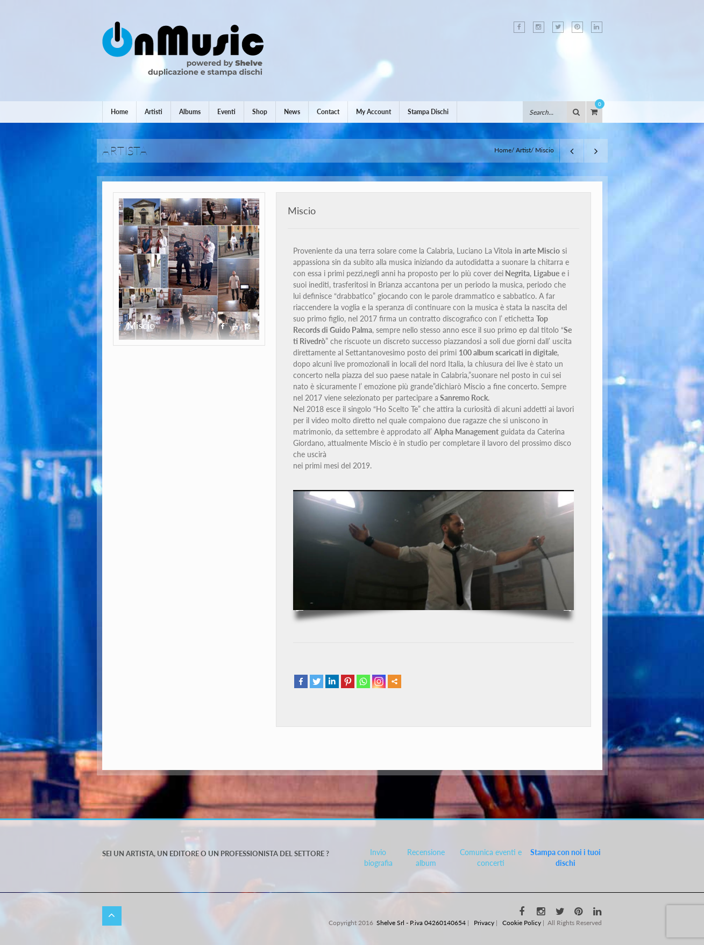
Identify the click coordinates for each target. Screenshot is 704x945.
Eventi (226, 112)
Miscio (302, 210)
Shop (259, 112)
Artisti (153, 112)
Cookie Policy (521, 923)
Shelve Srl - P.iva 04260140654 (421, 923)
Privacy (484, 923)
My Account (373, 112)
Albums (190, 112)
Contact (328, 112)
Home (119, 112)
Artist (523, 150)
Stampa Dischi (428, 112)
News (292, 112)
